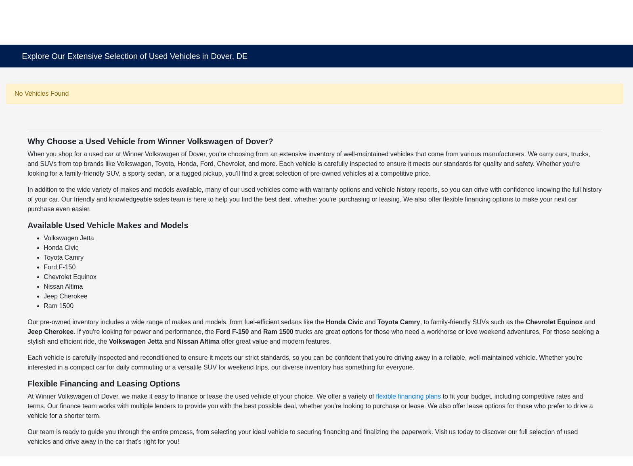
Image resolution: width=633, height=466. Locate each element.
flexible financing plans (408, 396)
